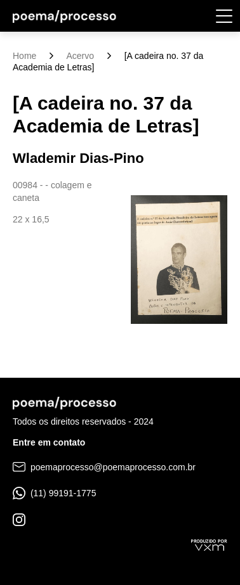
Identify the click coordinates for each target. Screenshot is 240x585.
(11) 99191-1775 (54, 493)
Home (24, 56)
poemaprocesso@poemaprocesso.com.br (104, 467)
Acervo (80, 56)
